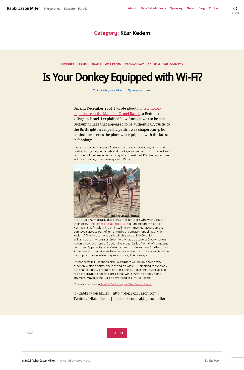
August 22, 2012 (141, 90)
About (132, 8)
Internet (67, 64)
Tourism (153, 64)
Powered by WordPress (74, 360)
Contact (214, 8)
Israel (82, 64)
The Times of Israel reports (107, 223)
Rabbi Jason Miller (23, 8)
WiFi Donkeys (173, 64)
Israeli (96, 64)
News (190, 8)
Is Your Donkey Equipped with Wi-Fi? (122, 77)
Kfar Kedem (112, 64)
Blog (202, 8)
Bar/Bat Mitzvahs (153, 8)
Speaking (176, 8)
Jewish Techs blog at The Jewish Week (126, 284)
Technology (134, 64)
